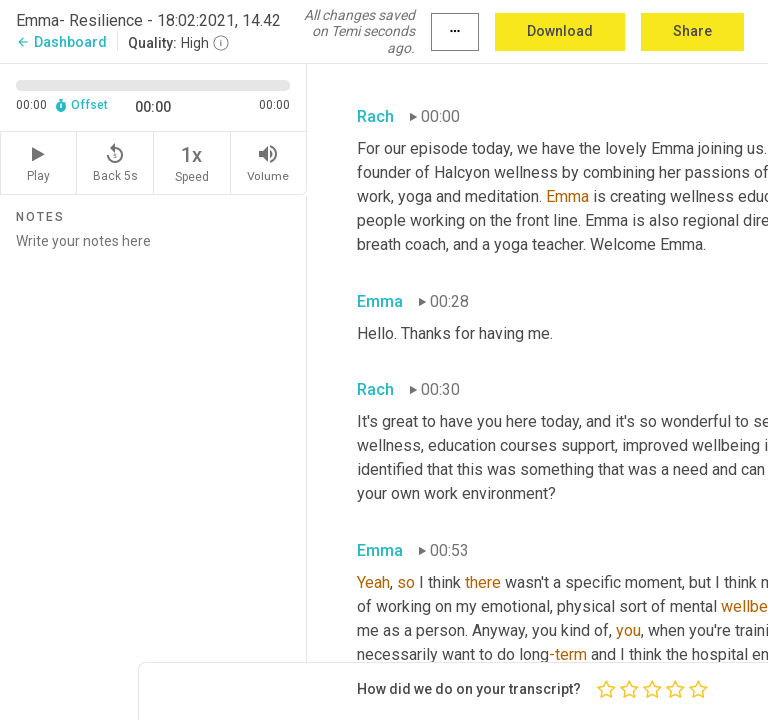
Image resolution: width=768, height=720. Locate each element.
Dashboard (61, 42)
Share (692, 31)
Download (560, 31)
